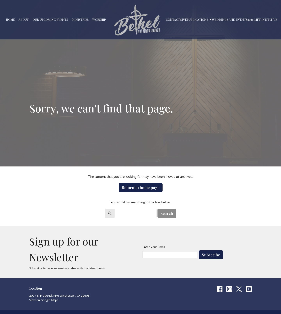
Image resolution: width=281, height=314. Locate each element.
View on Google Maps (44, 300)
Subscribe (211, 254)
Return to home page (140, 187)
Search (167, 213)
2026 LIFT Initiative (262, 19)
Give (183, 19)
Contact (173, 19)
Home (10, 19)
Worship (99, 19)
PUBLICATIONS (199, 20)
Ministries (80, 19)
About (24, 19)
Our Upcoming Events (50, 19)
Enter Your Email (153, 247)
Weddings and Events (229, 19)
